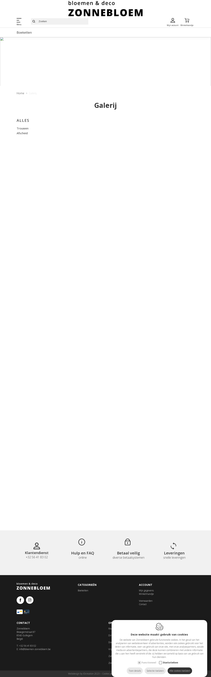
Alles (23, 138)
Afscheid (22, 151)
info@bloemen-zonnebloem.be (35, 651)
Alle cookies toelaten (180, 667)
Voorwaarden (146, 603)
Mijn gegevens (146, 592)
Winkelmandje (146, 596)
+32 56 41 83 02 (27, 647)
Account (145, 587)
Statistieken (170, 658)
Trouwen (22, 146)
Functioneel (149, 658)
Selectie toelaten (155, 667)
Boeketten (24, 32)
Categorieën (87, 587)
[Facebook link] (21, 602)
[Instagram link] (29, 602)
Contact (143, 606)
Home (20, 111)
